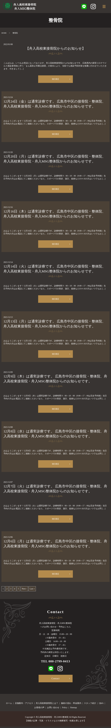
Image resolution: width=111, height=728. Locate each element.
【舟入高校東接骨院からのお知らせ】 (55, 48)
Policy (64, 709)
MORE (55, 79)
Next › (24, 590)
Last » (32, 590)
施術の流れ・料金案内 (71, 704)
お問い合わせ (53, 709)
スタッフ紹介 (90, 704)
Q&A (101, 704)
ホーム (9, 704)
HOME (4, 33)
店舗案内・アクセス (24, 704)
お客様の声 (39, 709)
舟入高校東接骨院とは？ (47, 704)
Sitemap (73, 709)
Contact (55, 679)
